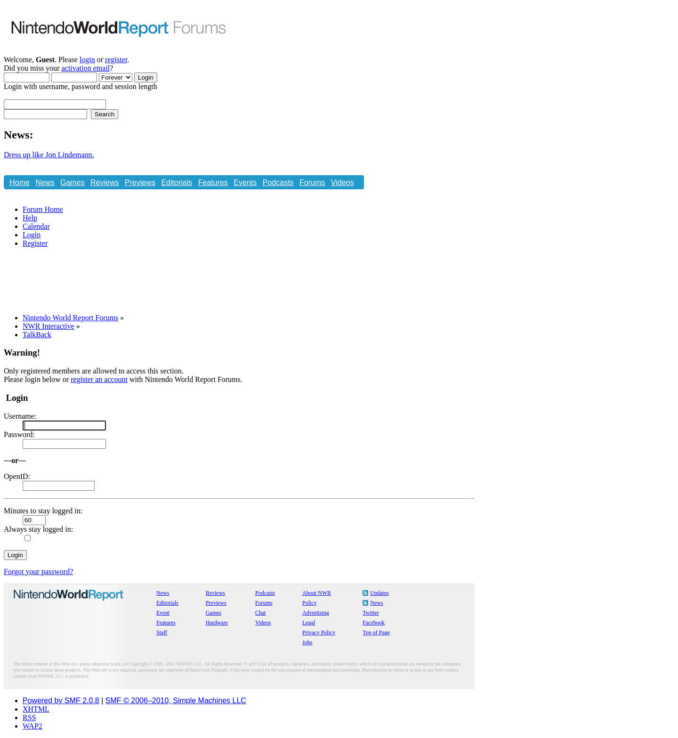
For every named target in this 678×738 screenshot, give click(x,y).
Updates (379, 593)
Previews (140, 182)
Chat (17, 198)
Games (72, 182)
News (44, 182)
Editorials (176, 182)
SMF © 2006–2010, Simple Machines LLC (175, 701)
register (116, 60)
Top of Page (376, 632)
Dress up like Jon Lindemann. (49, 155)
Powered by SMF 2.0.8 (61, 701)
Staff (161, 632)
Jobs (307, 642)
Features (213, 182)
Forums (312, 182)
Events (245, 182)
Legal (308, 622)
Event (163, 612)
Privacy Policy (318, 632)
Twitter (371, 612)
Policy (309, 603)
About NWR (316, 593)
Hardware (217, 622)
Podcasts (278, 182)
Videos (342, 182)
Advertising (315, 612)
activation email (86, 68)
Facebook (374, 622)
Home (19, 182)
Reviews (104, 182)
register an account (99, 379)
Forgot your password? (38, 572)
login (87, 60)
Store (40, 198)
